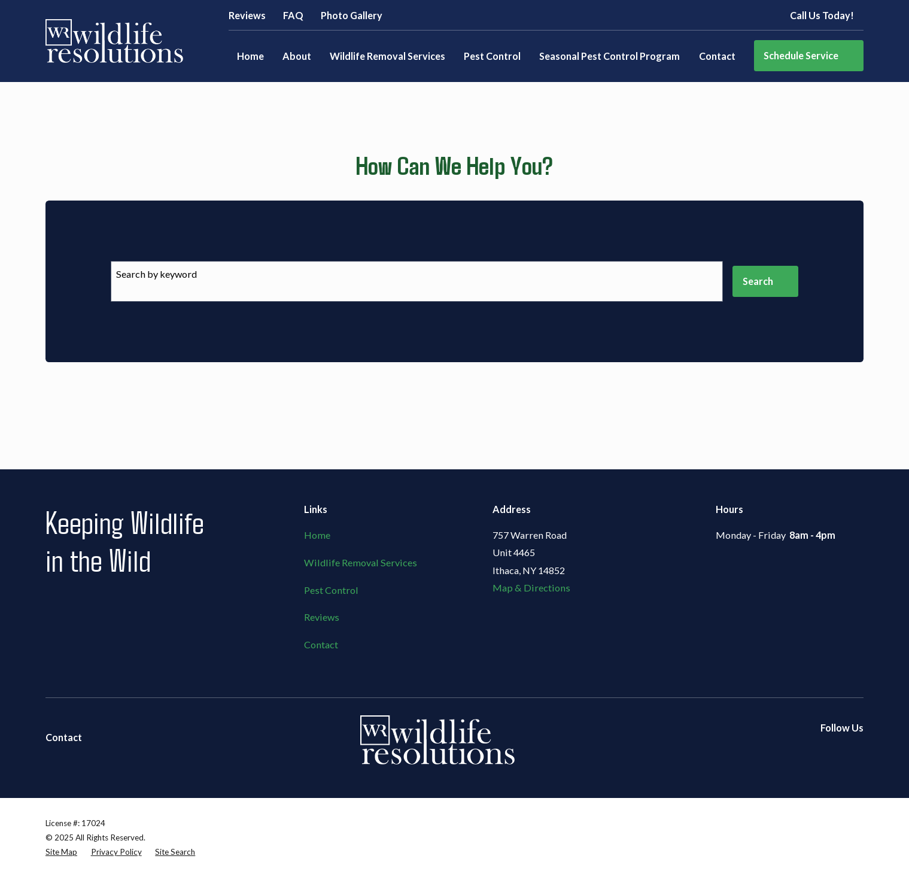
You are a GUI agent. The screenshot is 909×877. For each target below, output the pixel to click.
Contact (321, 644)
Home (317, 535)
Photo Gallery (351, 15)
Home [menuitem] (250, 56)
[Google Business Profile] (857, 751)
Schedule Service (809, 55)
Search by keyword (156, 274)
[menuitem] (61, 852)
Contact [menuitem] (717, 56)
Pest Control (331, 590)
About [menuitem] (296, 56)
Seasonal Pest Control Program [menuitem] (609, 56)
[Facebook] (800, 751)
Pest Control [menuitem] (492, 56)
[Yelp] (828, 751)
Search (766, 281)
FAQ (293, 15)
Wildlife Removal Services (360, 562)
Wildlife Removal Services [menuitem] (387, 56)
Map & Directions (531, 587)
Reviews (247, 15)
